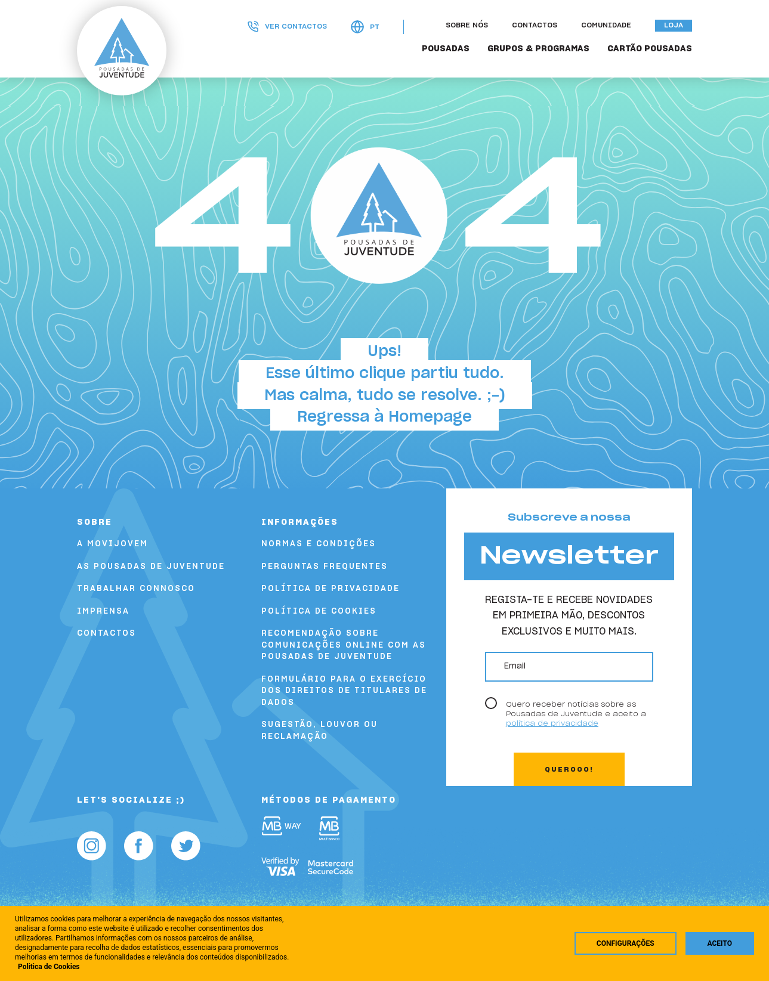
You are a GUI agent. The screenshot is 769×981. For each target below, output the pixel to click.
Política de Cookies (318, 611)
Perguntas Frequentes (324, 567)
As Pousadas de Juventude (151, 567)
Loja (673, 26)
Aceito (720, 943)
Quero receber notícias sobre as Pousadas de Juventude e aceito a (576, 714)
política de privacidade (552, 723)
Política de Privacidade (330, 589)
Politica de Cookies (49, 967)
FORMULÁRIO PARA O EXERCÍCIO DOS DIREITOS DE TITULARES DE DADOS (344, 691)
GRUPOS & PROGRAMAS (538, 49)
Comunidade (606, 26)
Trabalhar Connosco (136, 589)
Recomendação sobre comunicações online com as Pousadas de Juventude (343, 645)
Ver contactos (287, 26)
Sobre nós (467, 26)
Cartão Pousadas (649, 49)
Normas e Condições (318, 544)
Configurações (625, 943)
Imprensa (103, 611)
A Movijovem (112, 544)
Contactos (534, 26)
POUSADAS (446, 49)
